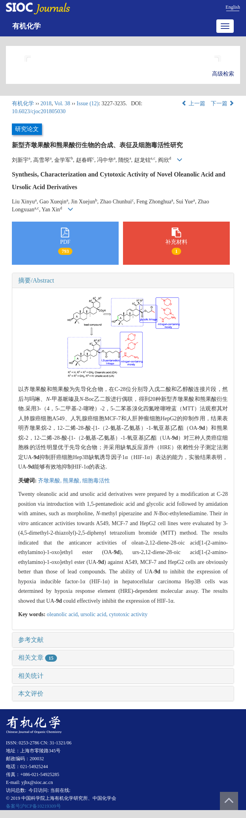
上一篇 (193, 103)
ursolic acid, (94, 614)
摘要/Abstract (36, 280)
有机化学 (26, 26)
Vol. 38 (62, 103)
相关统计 (31, 675)
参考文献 (31, 639)
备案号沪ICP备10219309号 (33, 806)
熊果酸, (72, 481)
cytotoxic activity (128, 614)
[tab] (123, 280)
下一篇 (223, 103)
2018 (45, 103)
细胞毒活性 (96, 481)
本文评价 (31, 693)
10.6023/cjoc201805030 (39, 111)
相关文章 (37, 657)
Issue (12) (88, 103)
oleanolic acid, (63, 614)
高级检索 (223, 74)
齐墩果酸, (50, 481)
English (232, 7)
